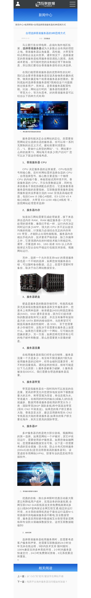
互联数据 (47, 38)
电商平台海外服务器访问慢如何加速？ (47, 581)
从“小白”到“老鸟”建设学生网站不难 (45, 576)
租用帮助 (29, 24)
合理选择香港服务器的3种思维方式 (50, 24)
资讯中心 (19, 24)
